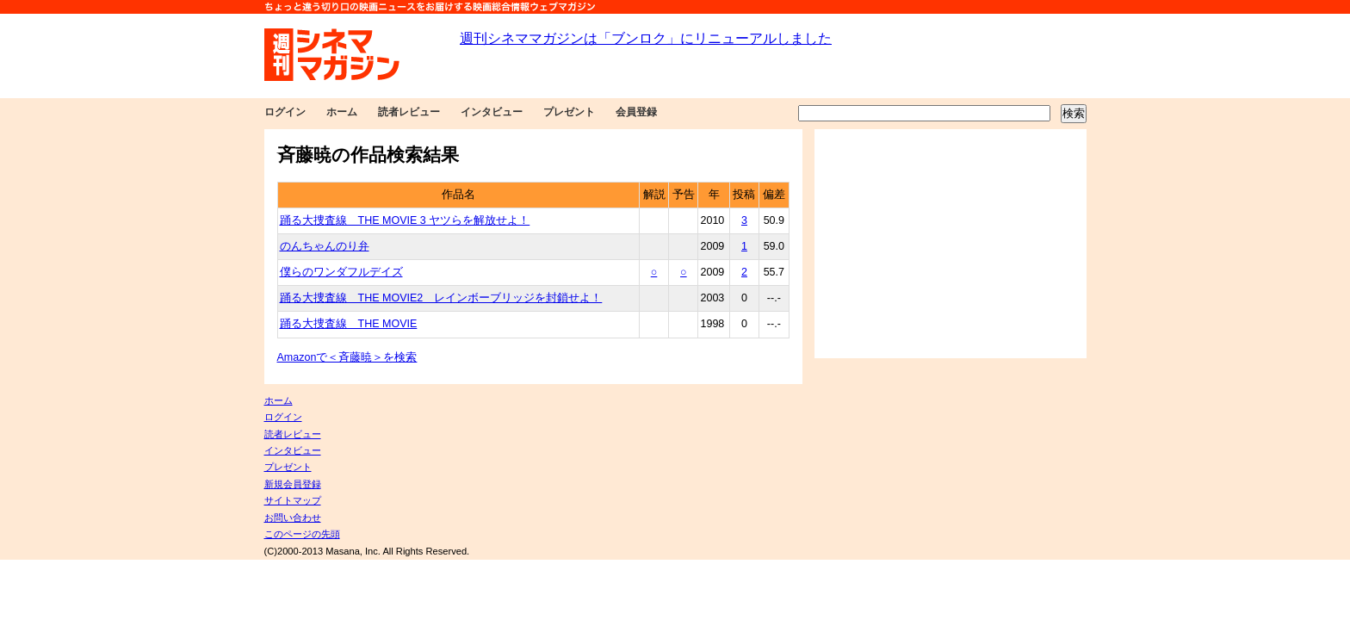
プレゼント (569, 112)
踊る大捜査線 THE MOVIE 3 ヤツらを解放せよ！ (405, 220)
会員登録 (636, 112)
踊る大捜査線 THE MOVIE (349, 324)
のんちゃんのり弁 (324, 246)
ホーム (341, 112)
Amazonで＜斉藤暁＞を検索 (347, 357)
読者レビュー (409, 112)
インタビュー (492, 112)
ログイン (285, 112)
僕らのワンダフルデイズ (341, 272)
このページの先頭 (302, 534)
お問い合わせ (292, 517)
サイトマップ (292, 500)
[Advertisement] (950, 243)
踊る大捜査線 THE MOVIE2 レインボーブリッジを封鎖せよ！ (441, 298)
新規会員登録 (292, 484)
